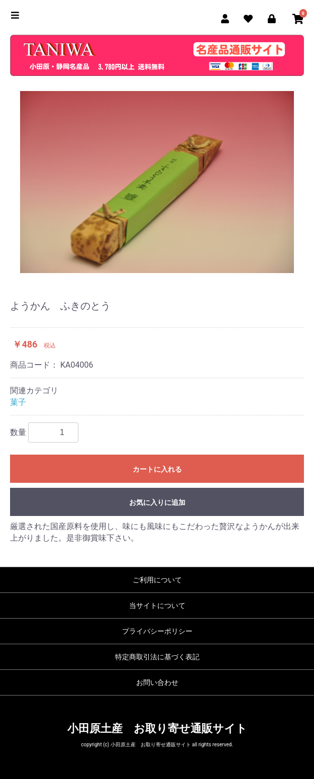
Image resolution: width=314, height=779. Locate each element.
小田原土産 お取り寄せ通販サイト (157, 728)
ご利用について (157, 580)
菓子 (18, 402)
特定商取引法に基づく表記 (157, 657)
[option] (157, 182)
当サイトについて (157, 605)
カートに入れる (157, 469)
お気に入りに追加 (157, 502)
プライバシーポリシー (157, 631)
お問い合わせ (157, 682)
